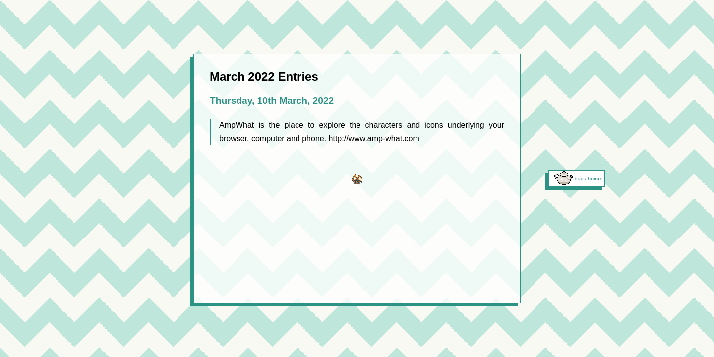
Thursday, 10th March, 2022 (272, 100)
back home (588, 178)
